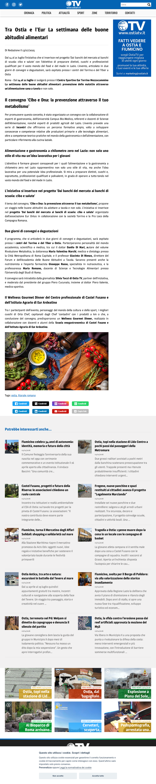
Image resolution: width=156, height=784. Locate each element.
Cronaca (29, 13)
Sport (80, 13)
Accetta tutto (98, 776)
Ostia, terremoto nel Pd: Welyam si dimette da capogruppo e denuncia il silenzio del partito (45, 622)
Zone (94, 13)
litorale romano (27, 395)
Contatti (130, 13)
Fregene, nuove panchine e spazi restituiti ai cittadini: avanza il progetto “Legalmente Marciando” (120, 490)
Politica (46, 13)
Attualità (64, 13)
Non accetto (58, 776)
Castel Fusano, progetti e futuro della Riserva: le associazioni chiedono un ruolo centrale (46, 490)
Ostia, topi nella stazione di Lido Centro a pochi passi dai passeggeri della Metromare (121, 446)
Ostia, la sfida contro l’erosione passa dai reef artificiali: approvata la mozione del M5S (121, 622)
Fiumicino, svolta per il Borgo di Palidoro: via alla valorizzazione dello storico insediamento (121, 578)
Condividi (21, 403)
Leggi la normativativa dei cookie (76, 767)
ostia (14, 395)
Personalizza (45, 767)
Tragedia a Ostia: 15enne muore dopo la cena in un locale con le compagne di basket (120, 534)
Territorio (111, 13)
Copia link (80, 411)
